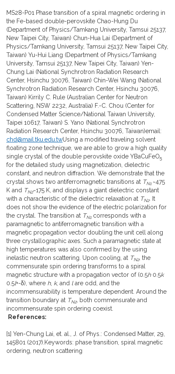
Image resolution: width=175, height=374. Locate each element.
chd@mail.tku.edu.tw (34, 139)
